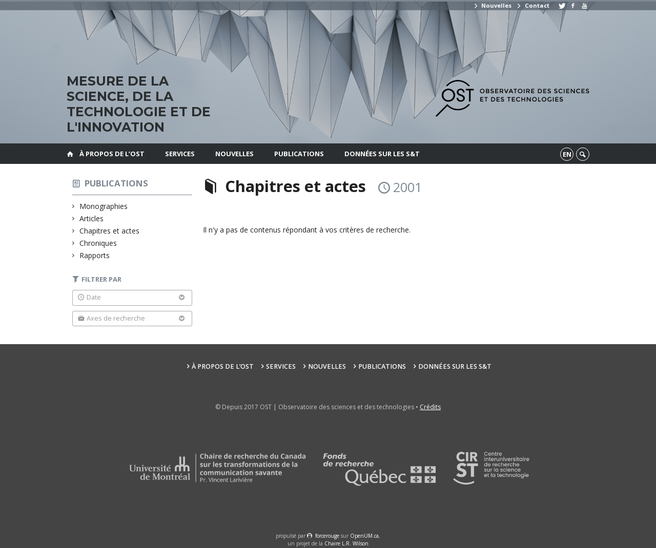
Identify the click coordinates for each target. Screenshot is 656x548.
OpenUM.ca (364, 535)
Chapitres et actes (109, 231)
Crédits (430, 407)
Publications (299, 153)
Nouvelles (492, 5)
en (567, 154)
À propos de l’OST (112, 153)
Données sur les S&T (382, 153)
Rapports (95, 255)
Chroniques (98, 243)
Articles (92, 218)
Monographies (104, 206)
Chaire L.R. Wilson (346, 543)
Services (180, 153)
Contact (532, 5)
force (327, 535)
